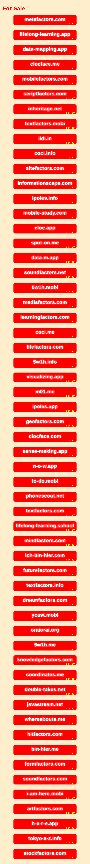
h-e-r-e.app (45, 823)
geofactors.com (45, 421)
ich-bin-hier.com (45, 555)
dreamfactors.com (45, 600)
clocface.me (45, 64)
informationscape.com (45, 183)
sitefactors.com (45, 168)
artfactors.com (45, 808)
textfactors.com (45, 510)
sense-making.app (45, 451)
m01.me (45, 391)
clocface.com (45, 436)
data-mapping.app (45, 49)
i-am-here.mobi (45, 793)
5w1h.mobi (45, 287)
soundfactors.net (45, 272)
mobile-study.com (45, 213)
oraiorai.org (45, 630)
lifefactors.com (45, 347)
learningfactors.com (45, 317)
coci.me (45, 332)
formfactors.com (45, 764)
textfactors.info (45, 585)
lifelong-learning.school (45, 525)
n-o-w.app (45, 466)
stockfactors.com (45, 853)
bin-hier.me (45, 749)
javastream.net (45, 704)
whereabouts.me (45, 719)
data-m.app (45, 257)
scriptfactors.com (45, 93)
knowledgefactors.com (45, 659)
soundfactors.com (45, 779)
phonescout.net (45, 496)
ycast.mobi (45, 615)
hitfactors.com (45, 734)
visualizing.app (45, 376)
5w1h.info (45, 362)
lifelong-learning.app (45, 34)
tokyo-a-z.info (45, 838)
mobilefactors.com (45, 79)
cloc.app (45, 228)
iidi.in (45, 138)
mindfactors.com (45, 540)
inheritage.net (45, 108)
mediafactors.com (45, 302)
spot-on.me (45, 242)
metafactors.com (45, 19)
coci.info (45, 153)
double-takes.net (45, 689)
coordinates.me (45, 674)
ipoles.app (45, 406)
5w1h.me (45, 645)
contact (70, 23)
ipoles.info (45, 198)
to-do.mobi (45, 481)
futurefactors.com (45, 570)
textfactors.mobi (45, 123)
